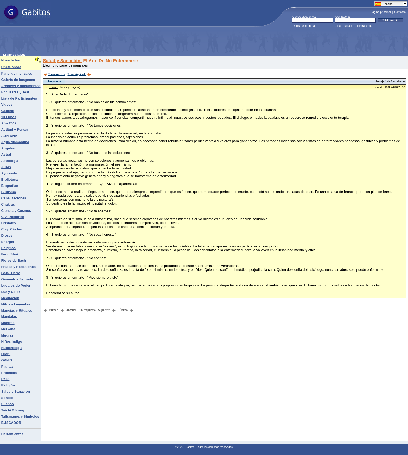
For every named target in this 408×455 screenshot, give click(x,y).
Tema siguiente (79, 74)
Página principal (381, 12)
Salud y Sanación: (62, 60)
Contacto (400, 12)
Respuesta (54, 81)
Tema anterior (54, 74)
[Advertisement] (98, 41)
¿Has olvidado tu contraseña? (353, 25)
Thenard (53, 87)
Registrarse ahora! (304, 25)
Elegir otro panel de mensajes (65, 65)
